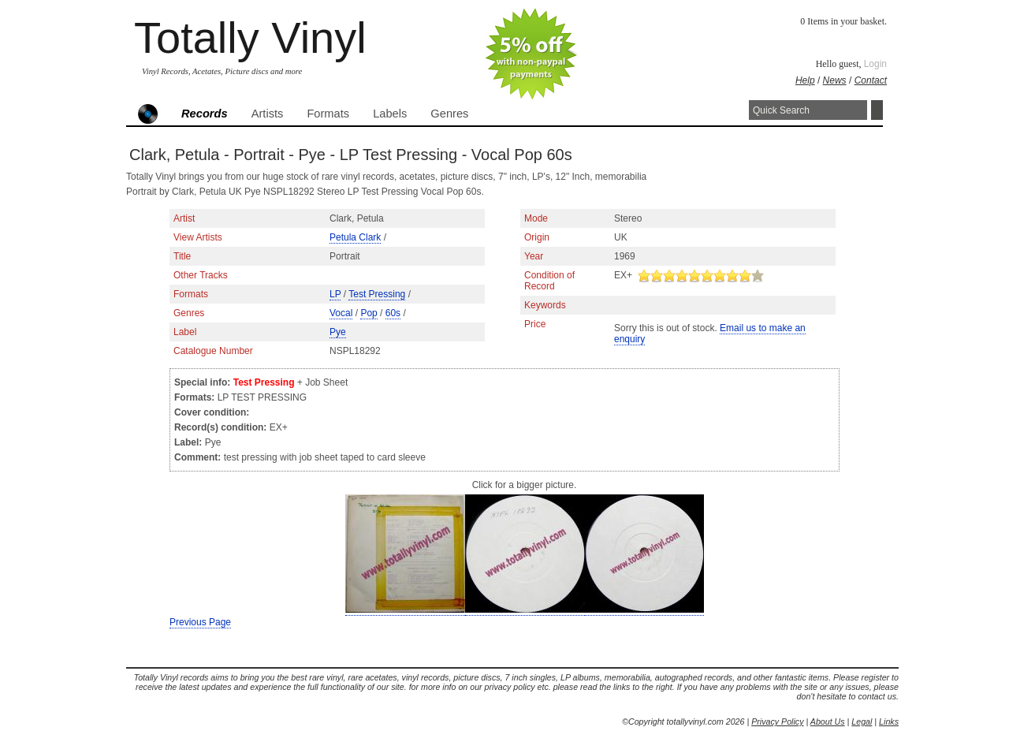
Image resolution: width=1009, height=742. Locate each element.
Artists (267, 113)
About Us (827, 721)
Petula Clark (355, 237)
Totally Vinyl (250, 37)
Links (889, 721)
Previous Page (200, 622)
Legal (861, 721)
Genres (449, 113)
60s (392, 313)
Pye (338, 331)
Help (805, 80)
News (835, 80)
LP (335, 294)
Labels (390, 113)
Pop (368, 313)
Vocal (341, 313)
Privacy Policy (777, 721)
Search (877, 110)
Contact (870, 80)
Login (875, 63)
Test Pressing (376, 294)
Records (204, 113)
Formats (328, 113)
